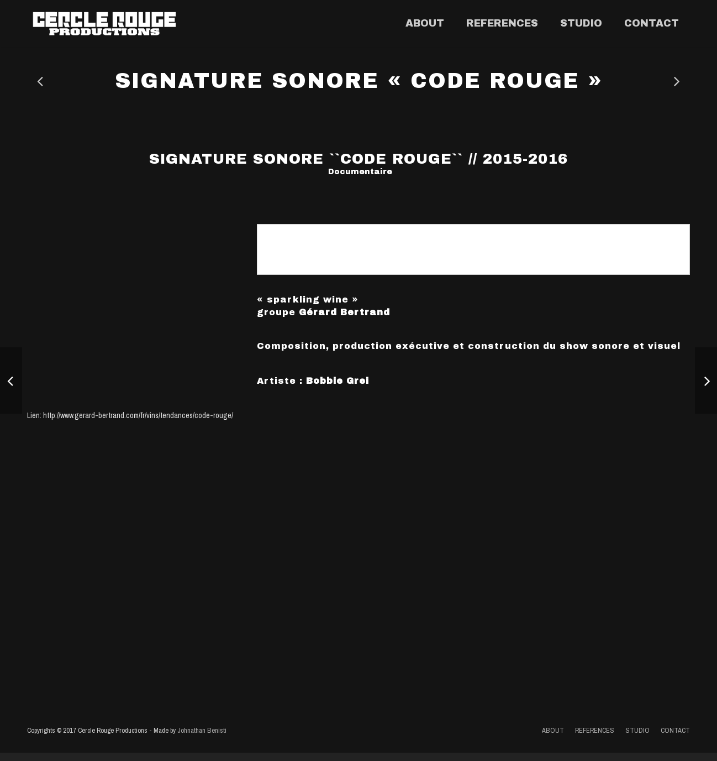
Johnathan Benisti (201, 738)
